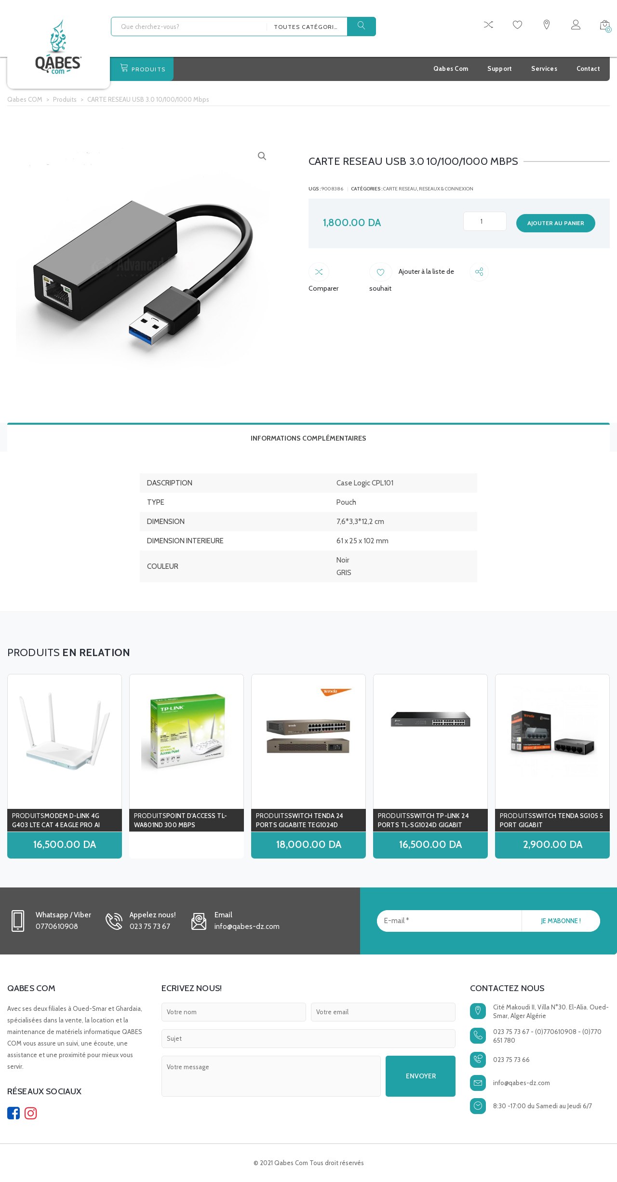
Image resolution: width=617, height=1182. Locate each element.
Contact (588, 68)
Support (499, 68)
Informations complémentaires (308, 438)
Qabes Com (451, 68)
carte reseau (400, 189)
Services (544, 68)
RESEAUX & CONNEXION (446, 189)
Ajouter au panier (555, 223)
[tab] (308, 437)
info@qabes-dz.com (521, 1083)
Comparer (336, 273)
